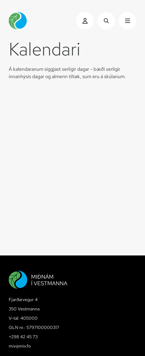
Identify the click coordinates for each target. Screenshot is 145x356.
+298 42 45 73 (23, 337)
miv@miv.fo (20, 346)
